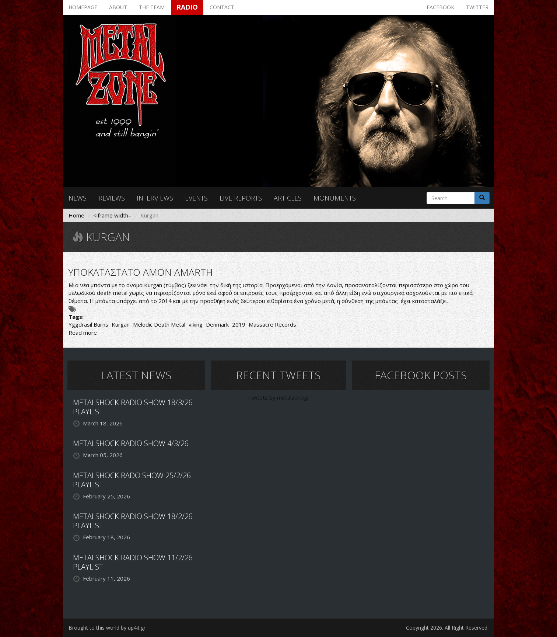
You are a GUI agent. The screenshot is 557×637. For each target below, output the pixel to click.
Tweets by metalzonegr (278, 397)
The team (152, 7)
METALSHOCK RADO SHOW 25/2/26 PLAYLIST (132, 480)
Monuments (334, 198)
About (118, 7)
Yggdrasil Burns (88, 324)
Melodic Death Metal (159, 324)
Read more (83, 332)
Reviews (111, 198)
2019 (238, 324)
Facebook (440, 7)
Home (76, 215)
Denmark (217, 324)
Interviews (155, 198)
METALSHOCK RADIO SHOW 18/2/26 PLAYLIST (133, 520)
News (78, 198)
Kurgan (121, 324)
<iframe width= (112, 215)
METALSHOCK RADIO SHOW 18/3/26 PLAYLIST (133, 407)
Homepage (83, 7)
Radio (187, 7)
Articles (288, 198)
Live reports (241, 198)
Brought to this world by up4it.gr (107, 627)
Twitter (477, 7)
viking (196, 324)
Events (196, 198)
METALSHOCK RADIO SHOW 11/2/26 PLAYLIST (133, 562)
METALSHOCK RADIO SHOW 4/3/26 (131, 443)
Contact (222, 7)
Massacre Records (272, 324)
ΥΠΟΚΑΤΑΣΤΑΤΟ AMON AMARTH (141, 272)
